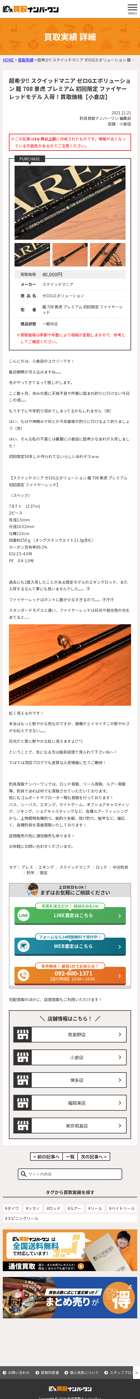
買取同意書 (50, 1372)
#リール (95, 1217)
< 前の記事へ (46, 1165)
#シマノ (33, 1217)
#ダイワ (12, 1217)
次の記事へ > (94, 1165)
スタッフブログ (122, 1372)
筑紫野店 (77, 1043)
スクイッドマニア (74, 867)
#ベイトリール (122, 1217)
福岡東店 (77, 1111)
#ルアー (74, 1217)
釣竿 (31, 872)
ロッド (101, 867)
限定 (44, 872)
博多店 (76, 1089)
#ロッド (54, 1217)
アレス (27, 867)
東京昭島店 (77, 1134)
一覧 (70, 1165)
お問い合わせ (19, 1372)
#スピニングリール (21, 1227)
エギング (46, 867)
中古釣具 (120, 867)
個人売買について (84, 1372)
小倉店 (76, 1066)
